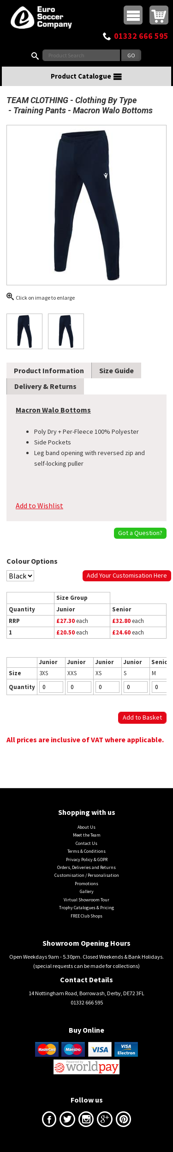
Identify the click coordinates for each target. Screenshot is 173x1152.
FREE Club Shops (86, 916)
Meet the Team (87, 835)
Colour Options (32, 561)
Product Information (49, 370)
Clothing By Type (106, 100)
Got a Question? (140, 533)
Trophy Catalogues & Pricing (86, 908)
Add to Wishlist (39, 505)
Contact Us (86, 843)
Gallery (87, 891)
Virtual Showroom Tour (86, 900)
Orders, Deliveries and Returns (86, 867)
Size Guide (116, 370)
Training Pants (39, 110)
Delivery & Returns (45, 386)
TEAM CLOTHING (37, 100)
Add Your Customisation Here (127, 575)
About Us (86, 827)
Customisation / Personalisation (86, 875)
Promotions (86, 884)
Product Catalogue (87, 76)
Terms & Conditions (86, 851)
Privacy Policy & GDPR (86, 859)
